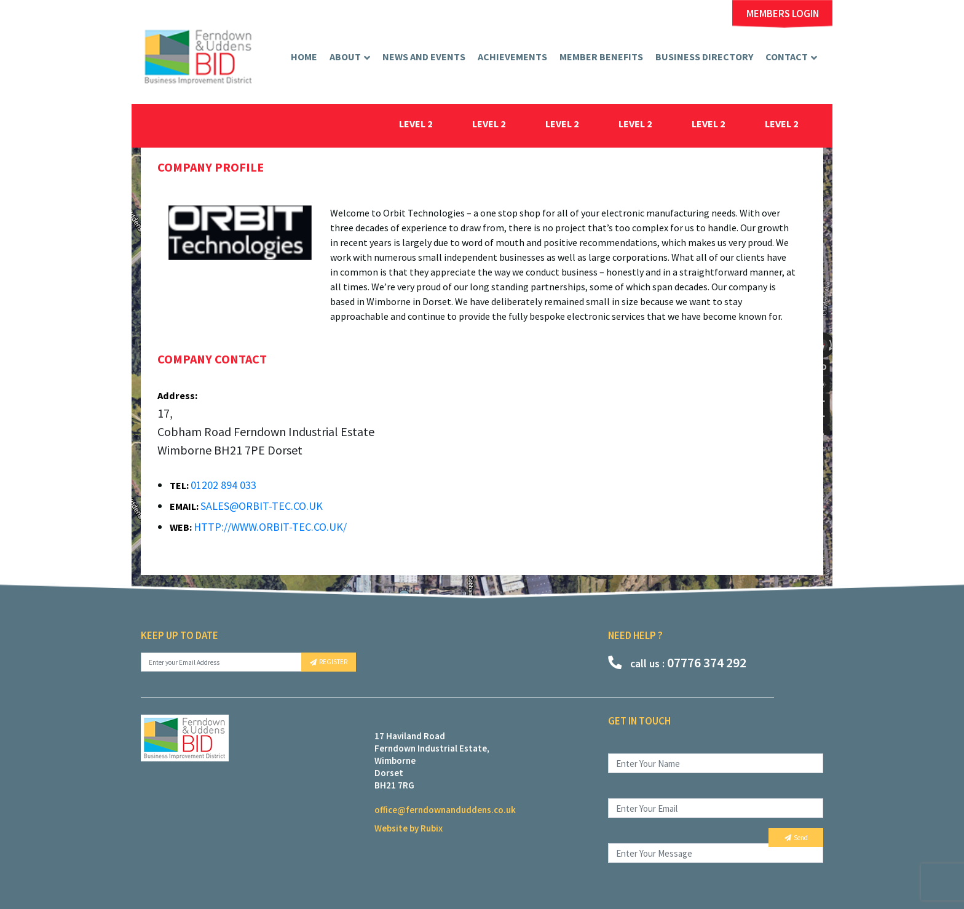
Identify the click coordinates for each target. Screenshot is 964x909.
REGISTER (328, 661)
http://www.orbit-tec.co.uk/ (270, 527)
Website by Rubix (408, 828)
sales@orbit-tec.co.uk (261, 506)
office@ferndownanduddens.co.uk (445, 810)
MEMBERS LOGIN (782, 13)
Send (796, 837)
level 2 (416, 123)
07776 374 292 (677, 662)
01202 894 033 (223, 485)
